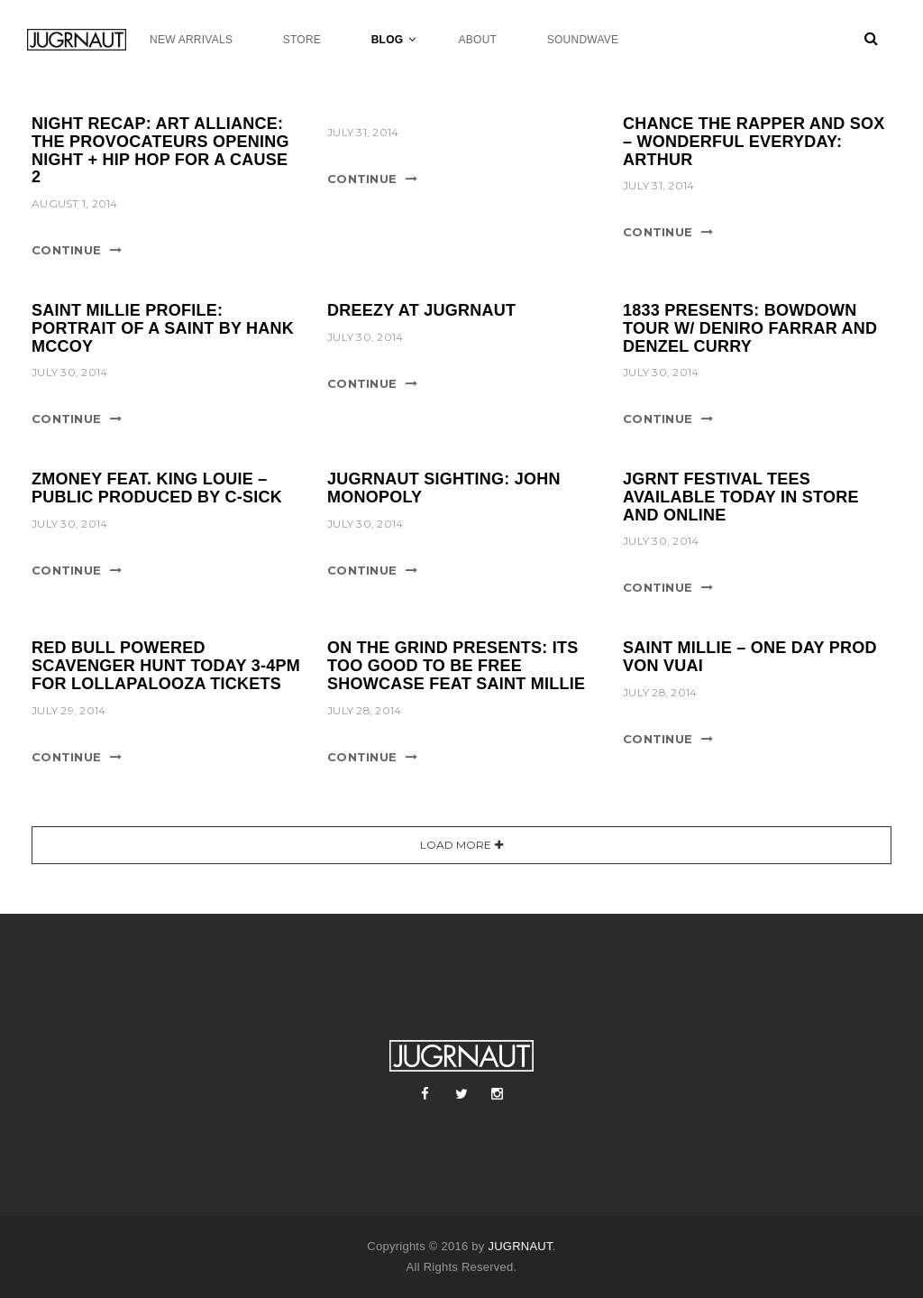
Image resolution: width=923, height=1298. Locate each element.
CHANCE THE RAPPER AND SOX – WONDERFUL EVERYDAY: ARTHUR (754, 142)
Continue (66, 250)
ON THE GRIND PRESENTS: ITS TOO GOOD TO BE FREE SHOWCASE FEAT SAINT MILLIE (456, 666)
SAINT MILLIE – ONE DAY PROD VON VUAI (750, 657)
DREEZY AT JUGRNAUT (421, 310)
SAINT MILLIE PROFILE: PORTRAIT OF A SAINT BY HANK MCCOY (163, 328)
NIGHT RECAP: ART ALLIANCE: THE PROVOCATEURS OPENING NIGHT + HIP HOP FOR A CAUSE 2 (160, 150)
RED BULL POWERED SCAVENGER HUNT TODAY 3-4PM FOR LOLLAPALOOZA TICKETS (166, 666)
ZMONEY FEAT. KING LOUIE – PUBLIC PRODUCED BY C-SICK (157, 488)
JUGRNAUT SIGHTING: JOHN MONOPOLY (444, 488)
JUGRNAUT (520, 1246)
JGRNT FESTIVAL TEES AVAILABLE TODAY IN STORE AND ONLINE (741, 497)
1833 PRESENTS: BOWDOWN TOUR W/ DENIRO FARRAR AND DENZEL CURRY (750, 328)
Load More (455, 845)
